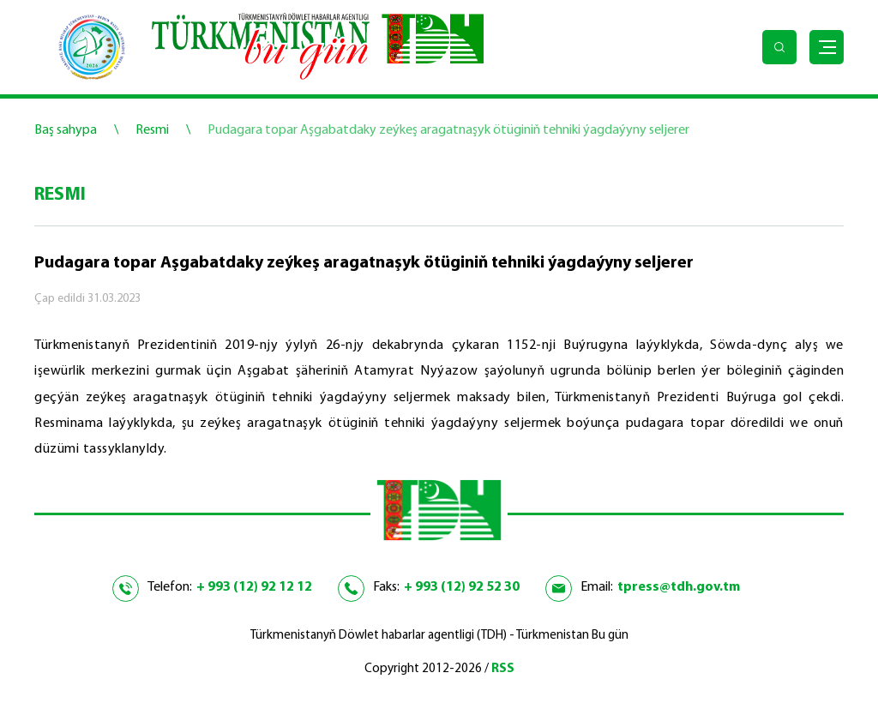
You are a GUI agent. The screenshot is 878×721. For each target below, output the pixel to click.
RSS (502, 669)
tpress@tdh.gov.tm (678, 587)
